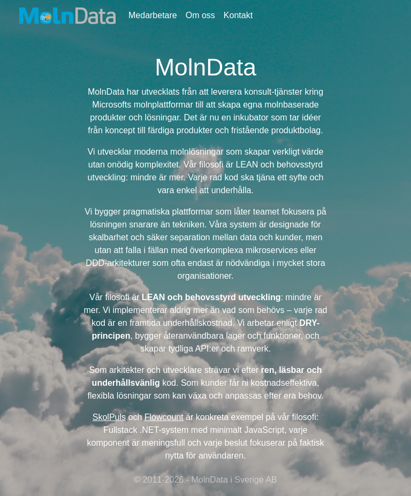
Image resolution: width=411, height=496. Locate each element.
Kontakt (238, 15)
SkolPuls (109, 417)
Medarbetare (152, 15)
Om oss (200, 15)
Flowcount (164, 417)
